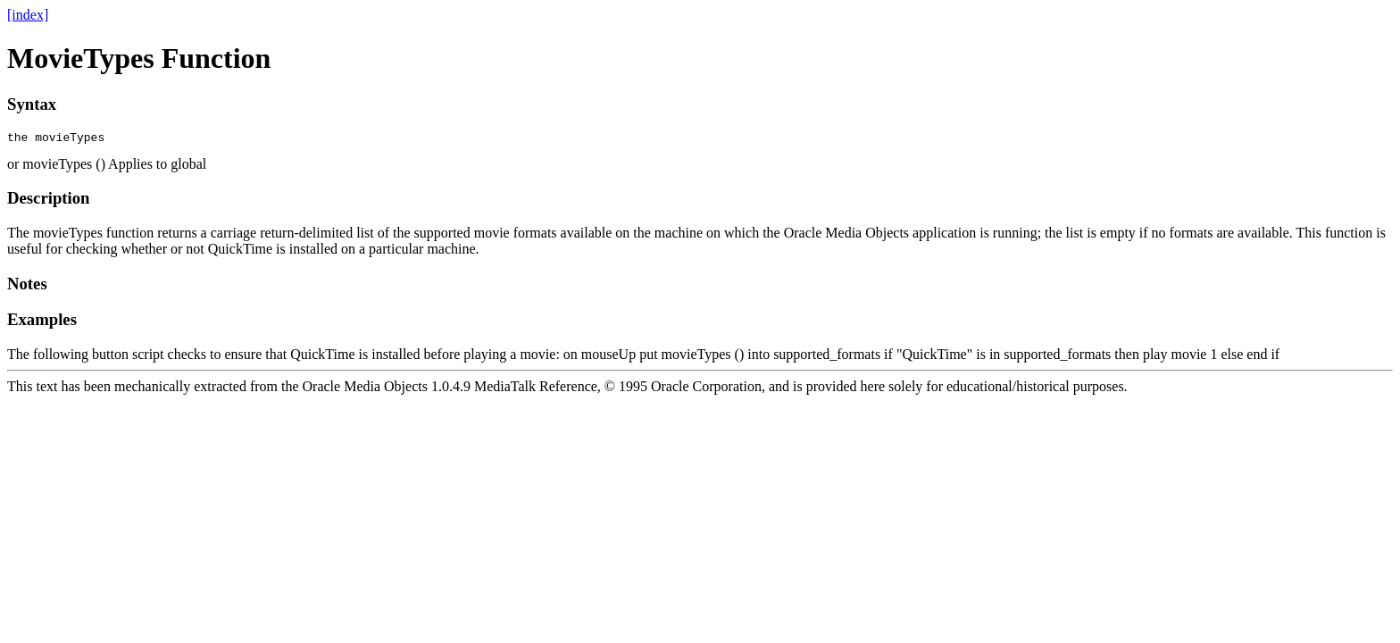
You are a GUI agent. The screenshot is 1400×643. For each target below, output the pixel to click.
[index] (27, 14)
